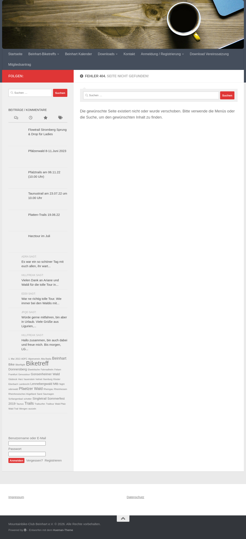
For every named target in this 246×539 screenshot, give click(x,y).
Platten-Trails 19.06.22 (44, 214)
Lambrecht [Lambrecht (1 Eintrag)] (24, 384)
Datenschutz (135, 497)
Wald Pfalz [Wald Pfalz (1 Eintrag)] (60, 404)
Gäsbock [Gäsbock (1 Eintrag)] (12, 379)
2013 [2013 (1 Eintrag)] (17, 359)
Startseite (15, 54)
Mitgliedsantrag (19, 64)
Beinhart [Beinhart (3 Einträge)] (59, 358)
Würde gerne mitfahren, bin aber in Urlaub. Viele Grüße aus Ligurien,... (44, 321)
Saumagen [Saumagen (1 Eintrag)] (48, 394)
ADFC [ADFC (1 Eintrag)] (24, 359)
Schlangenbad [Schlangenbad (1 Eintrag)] (15, 399)
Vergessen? (34, 460)
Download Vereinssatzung (209, 54)
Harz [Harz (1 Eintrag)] (20, 379)
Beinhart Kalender (78, 54)
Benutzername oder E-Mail (27, 438)
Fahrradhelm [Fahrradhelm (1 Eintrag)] (47, 369)
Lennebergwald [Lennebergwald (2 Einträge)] (41, 384)
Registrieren (53, 460)
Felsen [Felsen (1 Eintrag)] (57, 369)
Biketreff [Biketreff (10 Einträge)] (37, 363)
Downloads (106, 54)
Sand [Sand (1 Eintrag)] (39, 394)
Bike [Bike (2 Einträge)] (11, 364)
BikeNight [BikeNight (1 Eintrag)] (20, 364)
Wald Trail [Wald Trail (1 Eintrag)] (13, 408)
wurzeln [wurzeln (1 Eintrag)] (32, 408)
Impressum (16, 497)
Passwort (14, 449)
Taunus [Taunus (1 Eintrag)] (20, 404)
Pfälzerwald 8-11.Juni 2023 (47, 151)
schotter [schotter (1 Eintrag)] (28, 399)
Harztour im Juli (39, 236)
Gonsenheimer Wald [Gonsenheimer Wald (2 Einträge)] (45, 374)
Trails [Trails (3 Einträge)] (29, 403)
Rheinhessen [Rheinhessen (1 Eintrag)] (60, 389)
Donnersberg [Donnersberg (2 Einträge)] (17, 369)
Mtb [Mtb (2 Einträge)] (55, 384)
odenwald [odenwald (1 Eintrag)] (13, 389)
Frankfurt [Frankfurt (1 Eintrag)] (12, 374)
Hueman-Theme (63, 530)
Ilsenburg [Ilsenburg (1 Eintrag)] (47, 379)
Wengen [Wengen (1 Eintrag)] (23, 408)
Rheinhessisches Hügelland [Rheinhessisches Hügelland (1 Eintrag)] (22, 394)
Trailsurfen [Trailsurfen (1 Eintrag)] (40, 404)
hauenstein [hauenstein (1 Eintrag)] (29, 379)
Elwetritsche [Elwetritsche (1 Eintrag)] (34, 369)
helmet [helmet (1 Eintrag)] (39, 379)
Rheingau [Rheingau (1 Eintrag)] (48, 389)
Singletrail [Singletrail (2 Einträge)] (39, 398)
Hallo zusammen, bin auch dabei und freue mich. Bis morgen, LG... (44, 344)
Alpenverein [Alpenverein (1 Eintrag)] (34, 359)
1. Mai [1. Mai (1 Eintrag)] (11, 359)
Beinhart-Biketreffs (42, 54)
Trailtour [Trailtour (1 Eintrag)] (50, 404)
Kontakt (129, 54)
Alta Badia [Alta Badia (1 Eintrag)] (46, 359)
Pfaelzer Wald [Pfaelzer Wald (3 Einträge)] (31, 388)
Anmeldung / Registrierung (161, 54)
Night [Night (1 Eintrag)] (62, 384)
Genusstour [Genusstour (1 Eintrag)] (24, 374)
